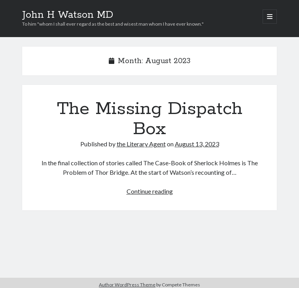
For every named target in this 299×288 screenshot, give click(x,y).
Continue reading (150, 191)
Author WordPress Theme (127, 285)
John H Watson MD (67, 15)
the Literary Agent (141, 144)
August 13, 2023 (197, 144)
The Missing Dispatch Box (149, 118)
